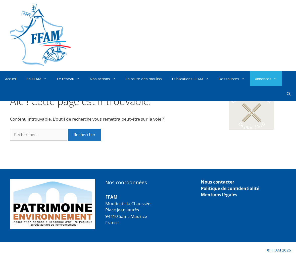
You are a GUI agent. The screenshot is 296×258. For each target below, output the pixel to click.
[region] (52, 204)
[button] (251, 110)
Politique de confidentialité (230, 188)
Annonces (268, 78)
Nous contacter (217, 182)
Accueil (11, 78)
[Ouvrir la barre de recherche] (288, 93)
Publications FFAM (193, 78)
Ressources (234, 78)
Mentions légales (219, 195)
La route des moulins (144, 78)
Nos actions (105, 78)
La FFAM (39, 78)
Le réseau (71, 78)
